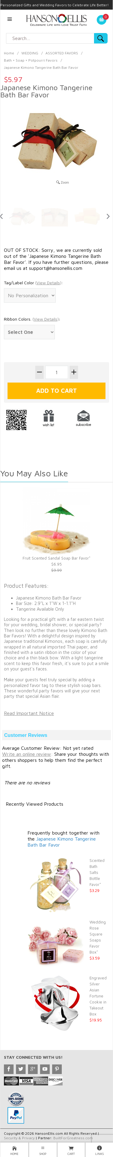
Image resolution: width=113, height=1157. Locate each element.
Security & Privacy (19, 1138)
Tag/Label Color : (33, 282)
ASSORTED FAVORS (62, 53)
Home (9, 53)
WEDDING (29, 53)
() (48, 282)
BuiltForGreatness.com (73, 1138)
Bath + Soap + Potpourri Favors (31, 60)
